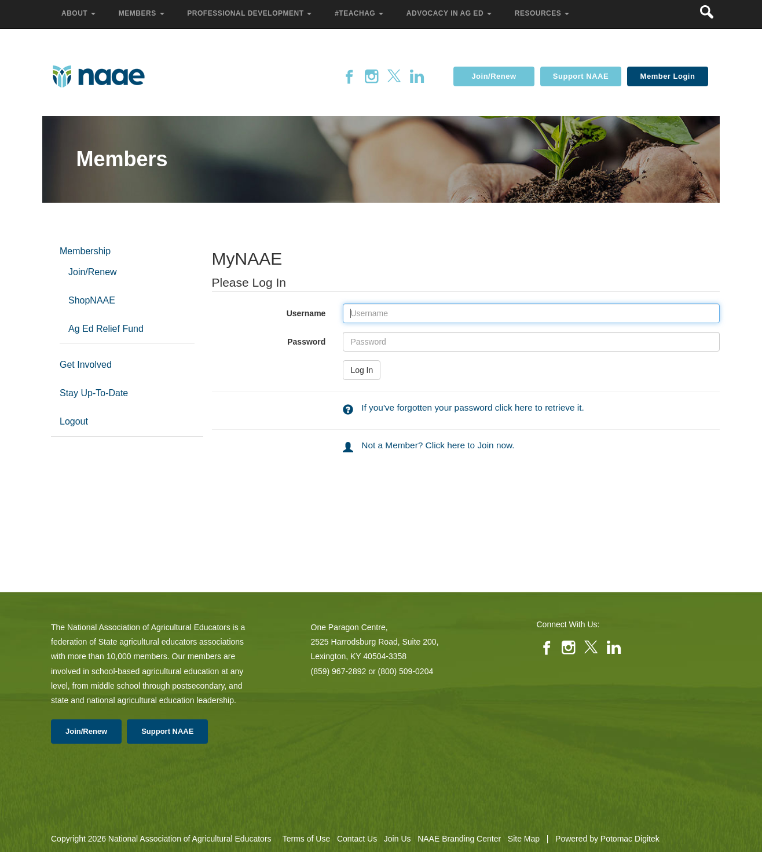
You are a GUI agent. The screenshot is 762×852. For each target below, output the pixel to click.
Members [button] (143, 13)
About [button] (79, 13)
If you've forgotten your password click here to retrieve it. (472, 407)
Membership (85, 251)
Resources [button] (543, 13)
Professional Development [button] (250, 13)
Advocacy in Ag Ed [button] (450, 13)
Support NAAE (581, 76)
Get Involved (86, 365)
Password (264, 342)
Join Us (397, 838)
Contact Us (357, 838)
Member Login (667, 76)
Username (264, 313)
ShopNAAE (91, 300)
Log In (361, 370)
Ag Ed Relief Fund (106, 329)
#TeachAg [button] (360, 13)
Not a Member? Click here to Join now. (437, 445)
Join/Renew (493, 76)
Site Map (524, 838)
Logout (74, 421)
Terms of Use (306, 838)
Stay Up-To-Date (94, 393)
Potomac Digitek (630, 838)
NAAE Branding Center (459, 838)
